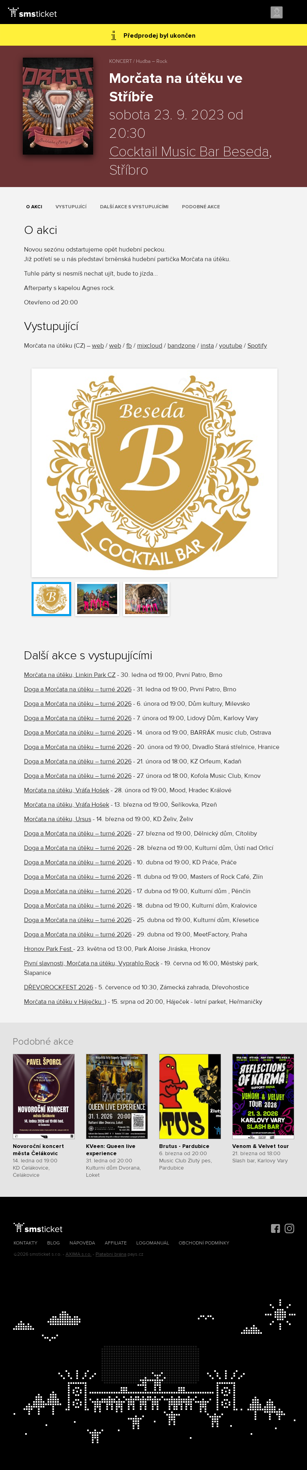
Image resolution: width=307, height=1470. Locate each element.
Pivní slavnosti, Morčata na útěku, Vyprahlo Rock (91, 963)
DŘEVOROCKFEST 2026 (58, 987)
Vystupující (71, 207)
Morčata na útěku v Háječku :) (65, 1002)
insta (207, 346)
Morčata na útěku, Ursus (57, 819)
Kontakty (26, 1243)
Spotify (257, 346)
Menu (294, 13)
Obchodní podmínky (204, 1243)
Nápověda (82, 1243)
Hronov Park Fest (48, 949)
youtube (230, 346)
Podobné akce (201, 207)
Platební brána (111, 1254)
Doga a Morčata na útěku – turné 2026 (78, 689)
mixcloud (149, 346)
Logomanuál (152, 1243)
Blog (53, 1243)
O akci (34, 207)
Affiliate (116, 1243)
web (98, 346)
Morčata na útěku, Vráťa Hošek (66, 790)
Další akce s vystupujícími (134, 207)
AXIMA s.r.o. (79, 1254)
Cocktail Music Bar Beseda (189, 152)
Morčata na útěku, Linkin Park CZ (70, 675)
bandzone (181, 346)
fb (129, 346)
